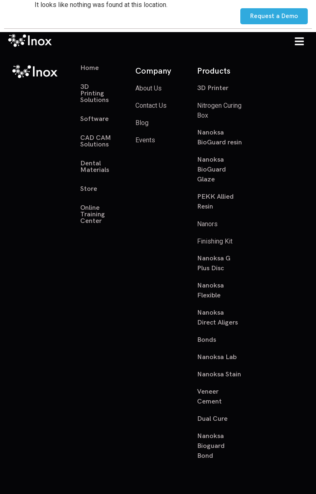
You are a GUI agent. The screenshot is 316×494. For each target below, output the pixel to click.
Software (94, 119)
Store (88, 189)
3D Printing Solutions (94, 93)
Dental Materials (94, 167)
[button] (299, 42)
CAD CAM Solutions (95, 141)
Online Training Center (92, 214)
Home (89, 68)
